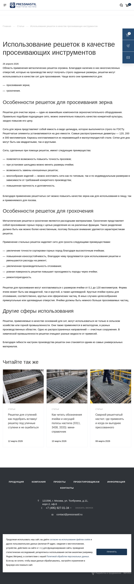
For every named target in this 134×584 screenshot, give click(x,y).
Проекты (60, 482)
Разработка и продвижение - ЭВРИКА (111, 573)
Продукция (16, 482)
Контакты (67, 488)
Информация (116, 482)
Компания (39, 482)
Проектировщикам (86, 482)
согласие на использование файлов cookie (70, 539)
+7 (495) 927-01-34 (57, 508)
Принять (112, 552)
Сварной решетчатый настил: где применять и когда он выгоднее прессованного (109, 421)
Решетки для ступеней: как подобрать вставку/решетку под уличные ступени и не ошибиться (23, 421)
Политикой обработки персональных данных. (67, 556)
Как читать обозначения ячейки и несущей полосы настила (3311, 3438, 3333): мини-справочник (67, 423)
